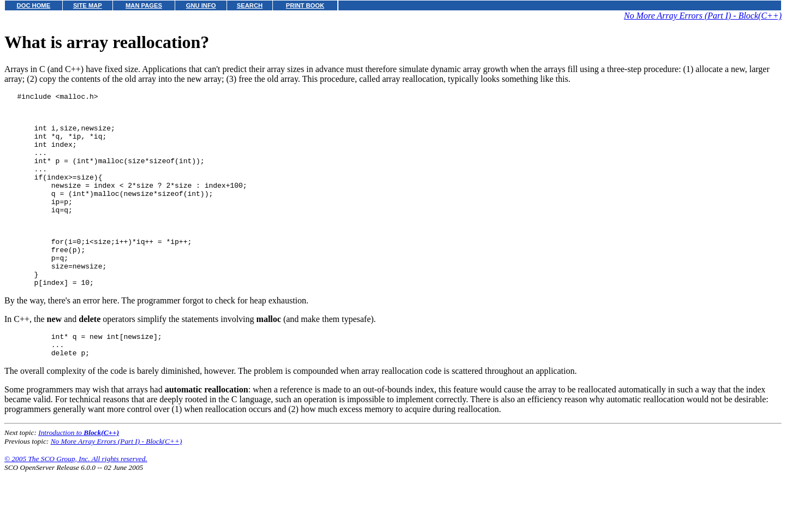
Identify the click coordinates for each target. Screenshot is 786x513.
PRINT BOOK (305, 5)
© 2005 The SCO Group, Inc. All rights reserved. (75, 500)
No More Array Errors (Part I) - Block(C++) (703, 15)
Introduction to (78, 473)
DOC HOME (34, 5)
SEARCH (250, 5)
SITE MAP (87, 5)
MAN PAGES (144, 5)
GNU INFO (201, 5)
